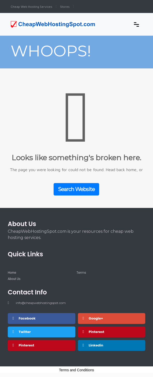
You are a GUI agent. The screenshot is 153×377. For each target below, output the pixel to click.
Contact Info (27, 292)
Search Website (76, 189)
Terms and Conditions (76, 370)
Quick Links (25, 254)
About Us (22, 224)
